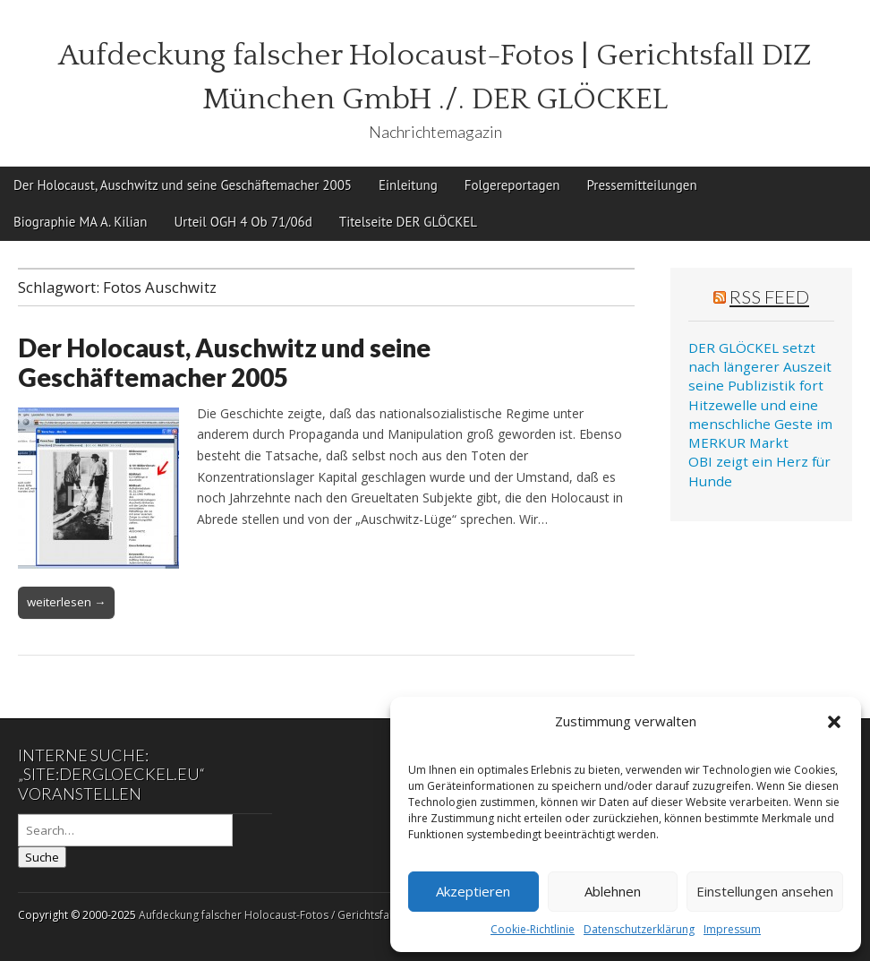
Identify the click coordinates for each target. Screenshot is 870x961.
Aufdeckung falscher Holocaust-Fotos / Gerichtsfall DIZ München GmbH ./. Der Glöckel (356, 914)
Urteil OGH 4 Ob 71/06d (242, 221)
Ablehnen (612, 891)
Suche (42, 857)
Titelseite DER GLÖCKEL (408, 221)
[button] (834, 722)
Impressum (732, 929)
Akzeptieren (473, 891)
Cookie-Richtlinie (532, 929)
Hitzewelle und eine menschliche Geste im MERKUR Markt (760, 424)
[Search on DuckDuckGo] (125, 830)
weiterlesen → (66, 602)
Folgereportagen (512, 184)
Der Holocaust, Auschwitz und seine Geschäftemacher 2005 (182, 184)
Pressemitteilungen (641, 184)
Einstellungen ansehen (764, 891)
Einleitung (408, 184)
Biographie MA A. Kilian (80, 221)
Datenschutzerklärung (639, 929)
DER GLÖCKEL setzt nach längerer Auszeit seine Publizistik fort (760, 367)
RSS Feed (769, 296)
